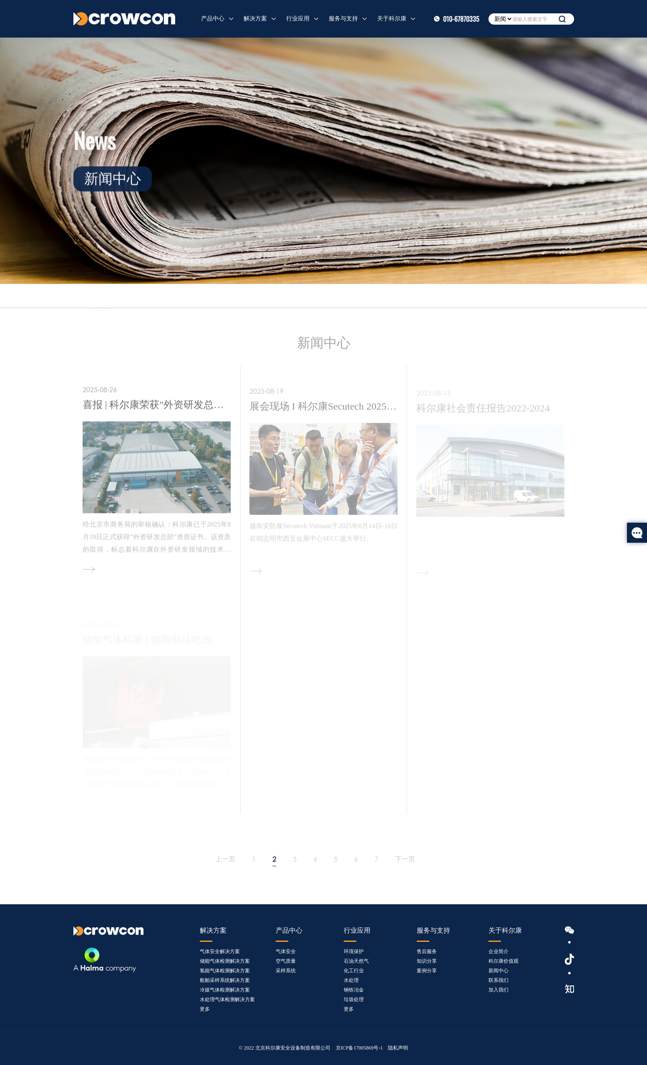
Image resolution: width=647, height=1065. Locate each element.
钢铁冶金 (354, 990)
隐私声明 (398, 1048)
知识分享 (427, 961)
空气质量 (286, 961)
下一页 (405, 859)
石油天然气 (356, 961)
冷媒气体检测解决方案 (225, 990)
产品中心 (212, 18)
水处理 (351, 980)
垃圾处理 (354, 999)
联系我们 (286, 297)
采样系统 (286, 971)
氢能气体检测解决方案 (225, 971)
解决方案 (255, 18)
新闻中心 (229, 297)
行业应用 (298, 18)
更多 (205, 1009)
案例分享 (427, 971)
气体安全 (286, 951)
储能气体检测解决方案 (225, 961)
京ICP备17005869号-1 (359, 1048)
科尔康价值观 (166, 296)
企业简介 (101, 296)
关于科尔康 (391, 18)
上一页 (225, 859)
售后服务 (427, 951)
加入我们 (343, 299)
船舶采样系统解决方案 (225, 980)
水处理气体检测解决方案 (227, 999)
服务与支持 (343, 18)
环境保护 (354, 951)
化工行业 (354, 971)
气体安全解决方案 (220, 951)
